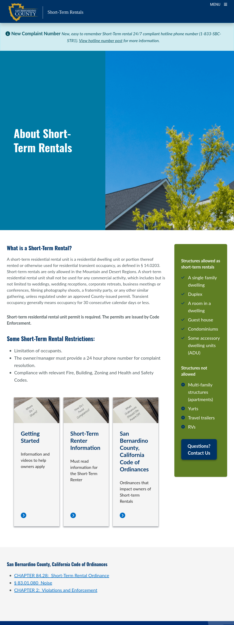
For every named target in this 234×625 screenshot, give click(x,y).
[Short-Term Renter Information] (73, 515)
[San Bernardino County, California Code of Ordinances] (122, 515)
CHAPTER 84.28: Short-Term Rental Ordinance (61, 575)
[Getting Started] (23, 515)
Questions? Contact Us (199, 449)
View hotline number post (100, 40)
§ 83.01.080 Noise (33, 582)
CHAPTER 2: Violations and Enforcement (55, 590)
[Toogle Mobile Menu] (218, 4)
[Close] (223, 33)
